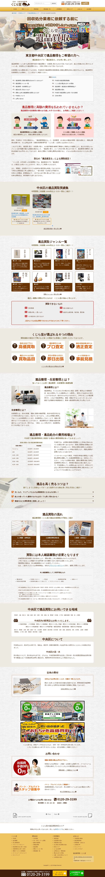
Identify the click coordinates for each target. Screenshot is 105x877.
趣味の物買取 (36, 842)
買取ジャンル (25, 9)
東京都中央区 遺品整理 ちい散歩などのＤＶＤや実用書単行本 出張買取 (20, 215)
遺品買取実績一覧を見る (52, 229)
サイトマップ (16, 855)
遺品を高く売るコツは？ (23, 89)
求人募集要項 (16, 842)
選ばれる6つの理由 (59, 853)
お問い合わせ (20, 98)
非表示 (54, 77)
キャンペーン (77, 846)
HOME (15, 9)
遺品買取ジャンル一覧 (22, 83)
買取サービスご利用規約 (19, 851)
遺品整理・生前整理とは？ (23, 86)
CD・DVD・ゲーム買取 (39, 840)
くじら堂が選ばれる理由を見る (51, 366)
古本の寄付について (67, 689)
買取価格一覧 (47, 9)
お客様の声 (77, 844)
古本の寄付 (58, 95)
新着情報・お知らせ (79, 842)
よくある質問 (57, 849)
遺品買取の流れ (59, 89)
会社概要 (89, 9)
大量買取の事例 (78, 838)
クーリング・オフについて (20, 853)
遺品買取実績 (77, 840)
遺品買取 (35, 846)
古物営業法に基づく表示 (19, 849)
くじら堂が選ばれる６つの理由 (64, 83)
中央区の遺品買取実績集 (62, 80)
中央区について (20, 95)
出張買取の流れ (58, 840)
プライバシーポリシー (56, 565)
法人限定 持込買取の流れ (60, 844)
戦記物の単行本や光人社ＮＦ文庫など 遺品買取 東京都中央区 (41, 215)
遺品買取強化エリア (34, 13)
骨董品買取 (36, 844)
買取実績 (36, 9)
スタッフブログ (78, 849)
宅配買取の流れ (58, 842)
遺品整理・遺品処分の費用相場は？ (65, 86)
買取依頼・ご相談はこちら (67, 770)
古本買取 (35, 838)
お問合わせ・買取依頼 (59, 851)
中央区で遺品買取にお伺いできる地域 (66, 92)
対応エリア (70, 9)
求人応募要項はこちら (67, 792)
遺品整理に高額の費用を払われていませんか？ (29, 80)
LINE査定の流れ (58, 857)
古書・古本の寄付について (61, 855)
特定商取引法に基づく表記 (20, 846)
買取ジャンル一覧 (38, 849)
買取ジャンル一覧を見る (52, 294)
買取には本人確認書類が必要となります (27, 92)
